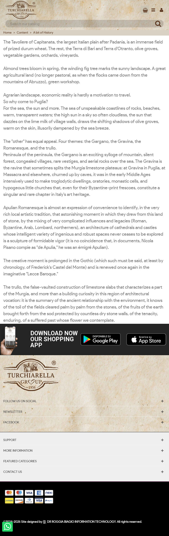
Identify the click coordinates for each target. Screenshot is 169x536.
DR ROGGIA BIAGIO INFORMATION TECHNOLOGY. (80, 521)
